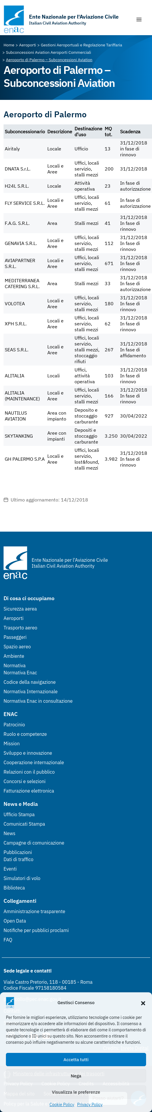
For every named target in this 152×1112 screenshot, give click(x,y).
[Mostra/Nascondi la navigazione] (139, 19)
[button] (143, 1003)
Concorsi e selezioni (25, 781)
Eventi (10, 869)
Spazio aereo (17, 647)
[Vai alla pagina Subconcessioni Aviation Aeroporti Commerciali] (48, 52)
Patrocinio (14, 725)
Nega (76, 1076)
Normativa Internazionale (31, 691)
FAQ (8, 940)
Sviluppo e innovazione (28, 753)
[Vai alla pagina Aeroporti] (27, 45)
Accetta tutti (76, 1059)
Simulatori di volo (22, 878)
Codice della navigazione (30, 682)
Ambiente (14, 656)
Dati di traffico (18, 859)
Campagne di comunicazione (34, 843)
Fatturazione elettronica (29, 791)
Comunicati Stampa (24, 824)
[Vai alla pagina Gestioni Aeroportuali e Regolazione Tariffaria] (81, 45)
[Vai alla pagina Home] (9, 45)
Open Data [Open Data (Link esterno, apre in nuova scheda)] (15, 921)
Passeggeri (15, 637)
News (9, 833)
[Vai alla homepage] (61, 19)
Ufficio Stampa (19, 814)
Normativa (15, 665)
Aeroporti (14, 618)
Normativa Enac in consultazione (38, 701)
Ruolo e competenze (25, 734)
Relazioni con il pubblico (29, 772)
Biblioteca (14, 888)
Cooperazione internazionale (34, 762)
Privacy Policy (90, 1104)
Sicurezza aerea (20, 609)
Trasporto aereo (20, 628)
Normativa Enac (20, 673)
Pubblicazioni (18, 852)
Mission (12, 743)
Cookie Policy (61, 1104)
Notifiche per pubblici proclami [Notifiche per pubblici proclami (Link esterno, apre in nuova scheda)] (36, 930)
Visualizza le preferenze (76, 1092)
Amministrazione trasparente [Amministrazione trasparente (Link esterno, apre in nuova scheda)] (34, 911)
